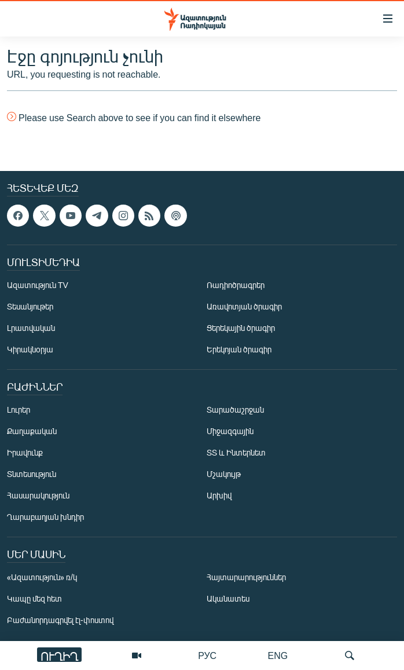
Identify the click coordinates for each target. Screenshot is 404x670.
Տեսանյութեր (30, 306)
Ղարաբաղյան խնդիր (45, 517)
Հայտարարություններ (246, 577)
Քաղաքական (32, 431)
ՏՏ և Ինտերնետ (236, 452)
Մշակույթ (224, 474)
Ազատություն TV (37, 285)
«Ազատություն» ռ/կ (42, 577)
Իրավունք (25, 452)
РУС (207, 655)
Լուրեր (18, 409)
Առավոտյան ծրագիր (244, 306)
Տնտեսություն (31, 474)
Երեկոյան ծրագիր (239, 349)
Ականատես (228, 598)
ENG (278, 655)
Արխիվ (219, 495)
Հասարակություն (38, 495)
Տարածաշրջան (235, 409)
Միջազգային (230, 431)
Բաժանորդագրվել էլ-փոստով (60, 620)
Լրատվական (31, 328)
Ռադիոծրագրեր (236, 285)
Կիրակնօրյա (30, 349)
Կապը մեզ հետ (34, 598)
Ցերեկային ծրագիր (241, 328)
